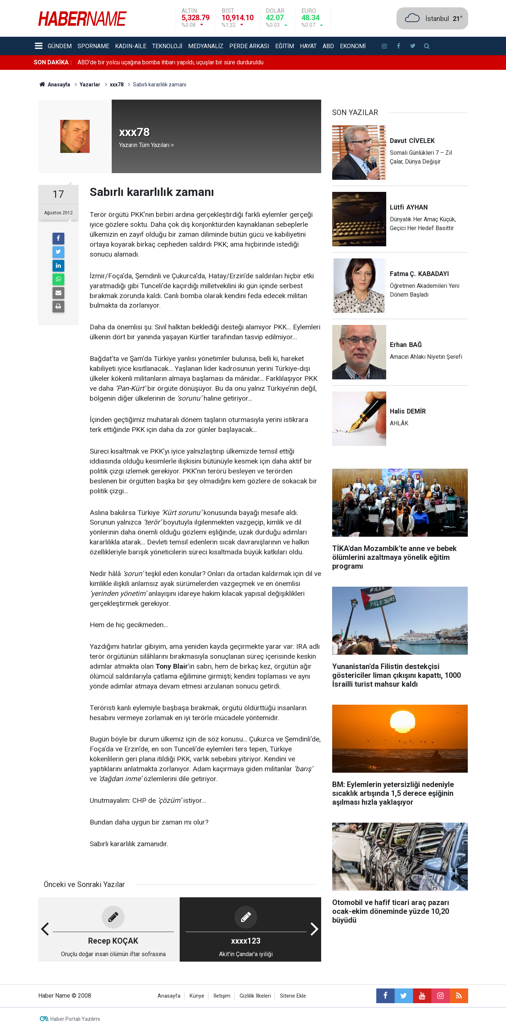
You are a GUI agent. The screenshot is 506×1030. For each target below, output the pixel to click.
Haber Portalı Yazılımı (75, 1019)
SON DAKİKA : (53, 62)
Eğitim (284, 46)
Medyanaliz (205, 46)
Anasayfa (169, 996)
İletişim (221, 996)
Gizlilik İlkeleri (255, 996)
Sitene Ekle (293, 996)
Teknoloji (167, 46)
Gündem (60, 46)
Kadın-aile (130, 46)
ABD (328, 46)
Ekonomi (353, 46)
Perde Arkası (249, 46)
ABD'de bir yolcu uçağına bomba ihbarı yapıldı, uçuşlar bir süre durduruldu (170, 62)
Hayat (308, 46)
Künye (197, 996)
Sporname (93, 46)
